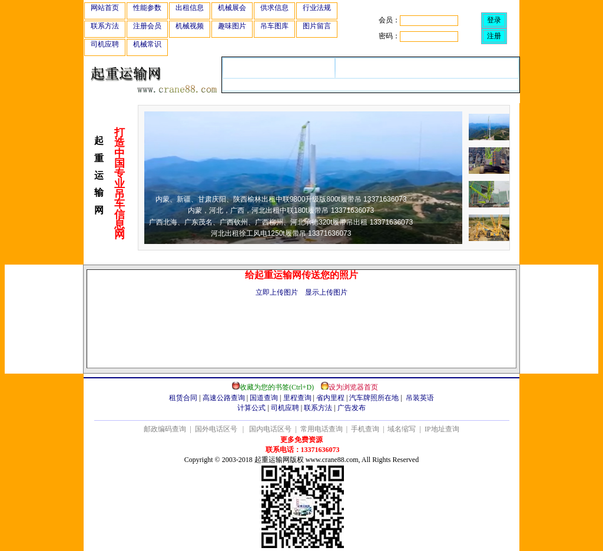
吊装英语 (420, 398)
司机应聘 (105, 44)
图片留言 (317, 26)
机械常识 (147, 44)
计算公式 (251, 408)
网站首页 (105, 8)
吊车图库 (274, 26)
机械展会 (232, 8)
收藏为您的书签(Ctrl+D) (277, 387)
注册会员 (147, 26)
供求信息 (274, 8)
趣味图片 (232, 26)
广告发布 (351, 408)
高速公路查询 (224, 398)
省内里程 (330, 398)
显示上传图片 (326, 292)
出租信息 (189, 8)
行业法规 (317, 8)
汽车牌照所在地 (374, 398)
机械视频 (189, 26)
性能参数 (147, 8)
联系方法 (105, 26)
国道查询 (264, 398)
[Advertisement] (301, 341)
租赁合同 (183, 398)
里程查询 (297, 398)
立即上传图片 (277, 292)
